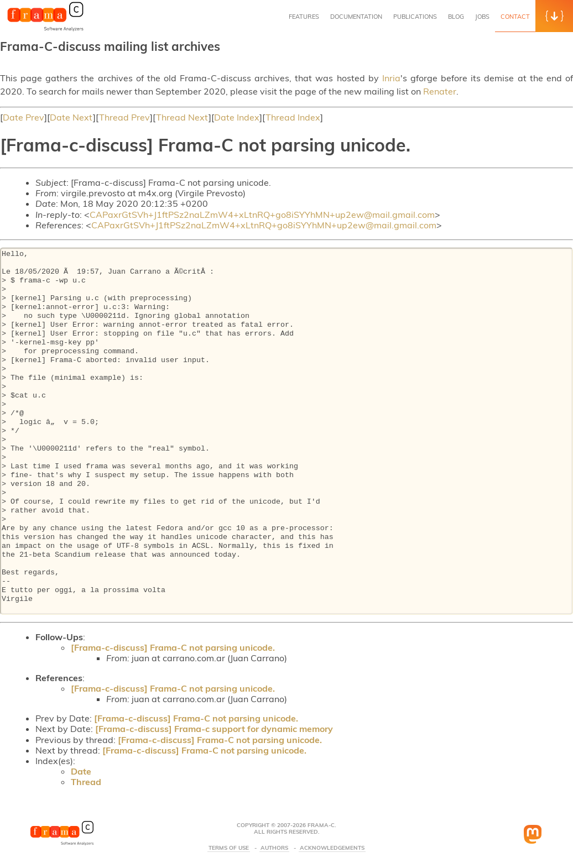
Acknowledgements (332, 848)
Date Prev (23, 117)
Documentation (356, 16)
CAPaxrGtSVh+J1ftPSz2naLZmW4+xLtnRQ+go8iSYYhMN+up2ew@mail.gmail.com (262, 214)
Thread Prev (124, 117)
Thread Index (292, 117)
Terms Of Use (229, 848)
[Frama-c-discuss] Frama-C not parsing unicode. (173, 647)
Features (304, 16)
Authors (274, 848)
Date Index (236, 117)
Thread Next (182, 117)
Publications (415, 16)
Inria (391, 77)
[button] (554, 16)
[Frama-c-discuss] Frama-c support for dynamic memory (214, 728)
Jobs (482, 16)
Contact (515, 16)
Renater (439, 91)
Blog (456, 16)
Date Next (71, 117)
